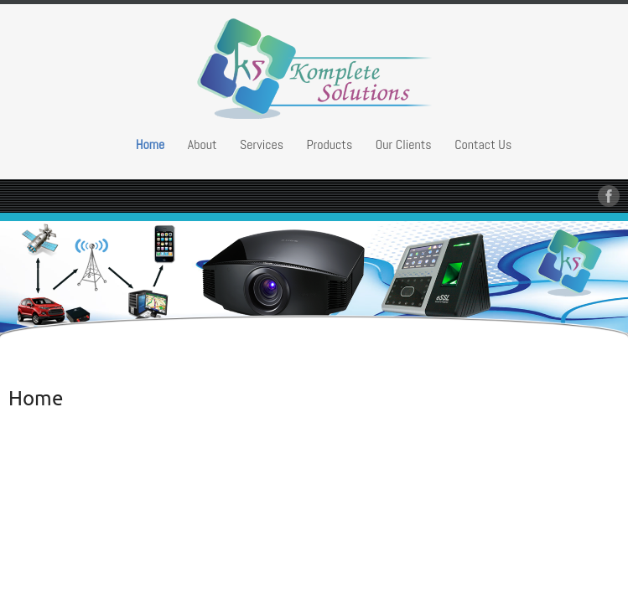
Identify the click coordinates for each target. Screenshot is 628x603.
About (202, 144)
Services (261, 144)
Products (329, 144)
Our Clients (404, 144)
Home (150, 144)
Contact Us (482, 144)
